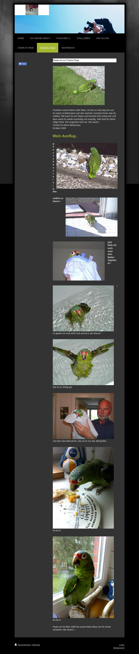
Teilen (22, 64)
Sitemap (36, 645)
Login (121, 645)
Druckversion (23, 645)
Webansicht (119, 648)
